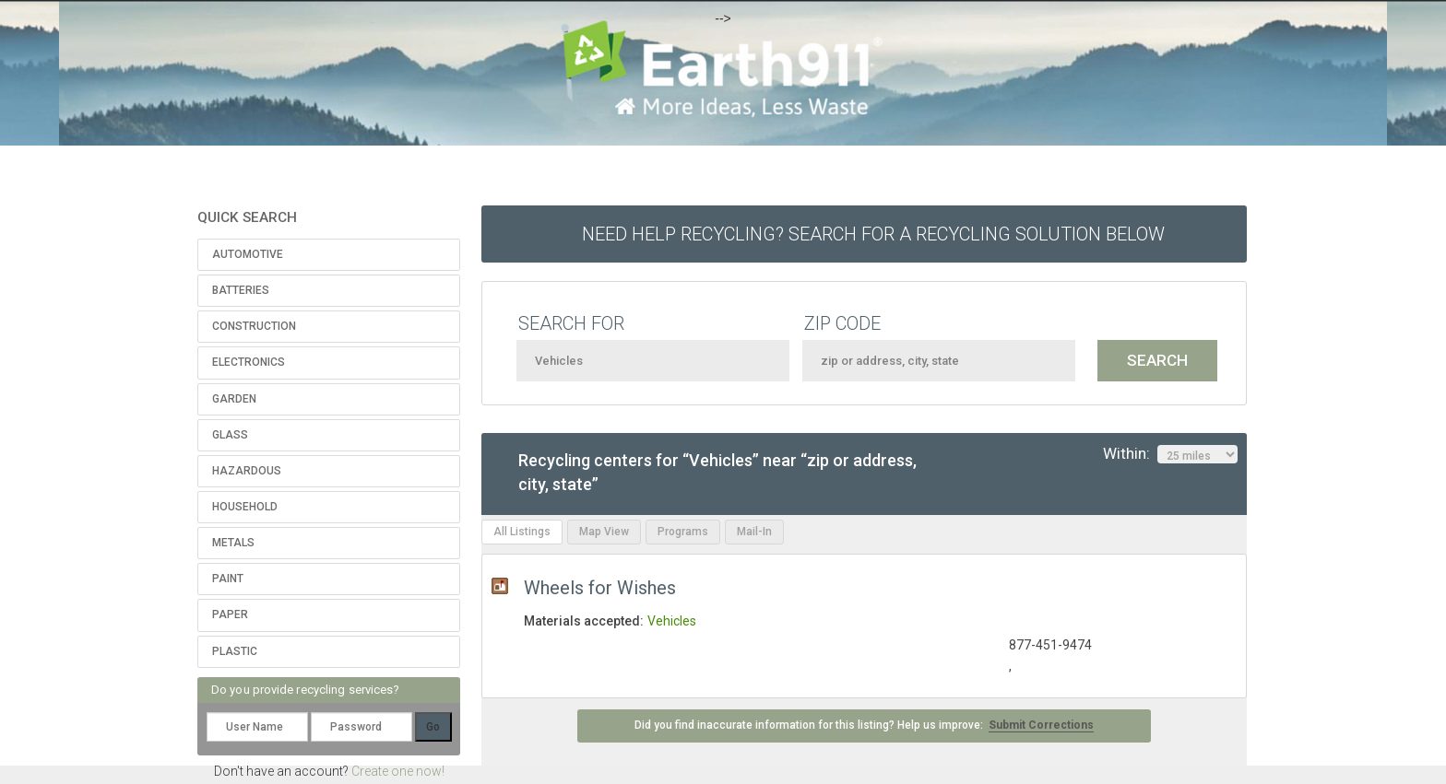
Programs (683, 531)
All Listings (522, 531)
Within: (1170, 454)
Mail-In (754, 531)
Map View (604, 531)
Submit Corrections (1041, 725)
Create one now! (397, 771)
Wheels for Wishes (600, 588)
